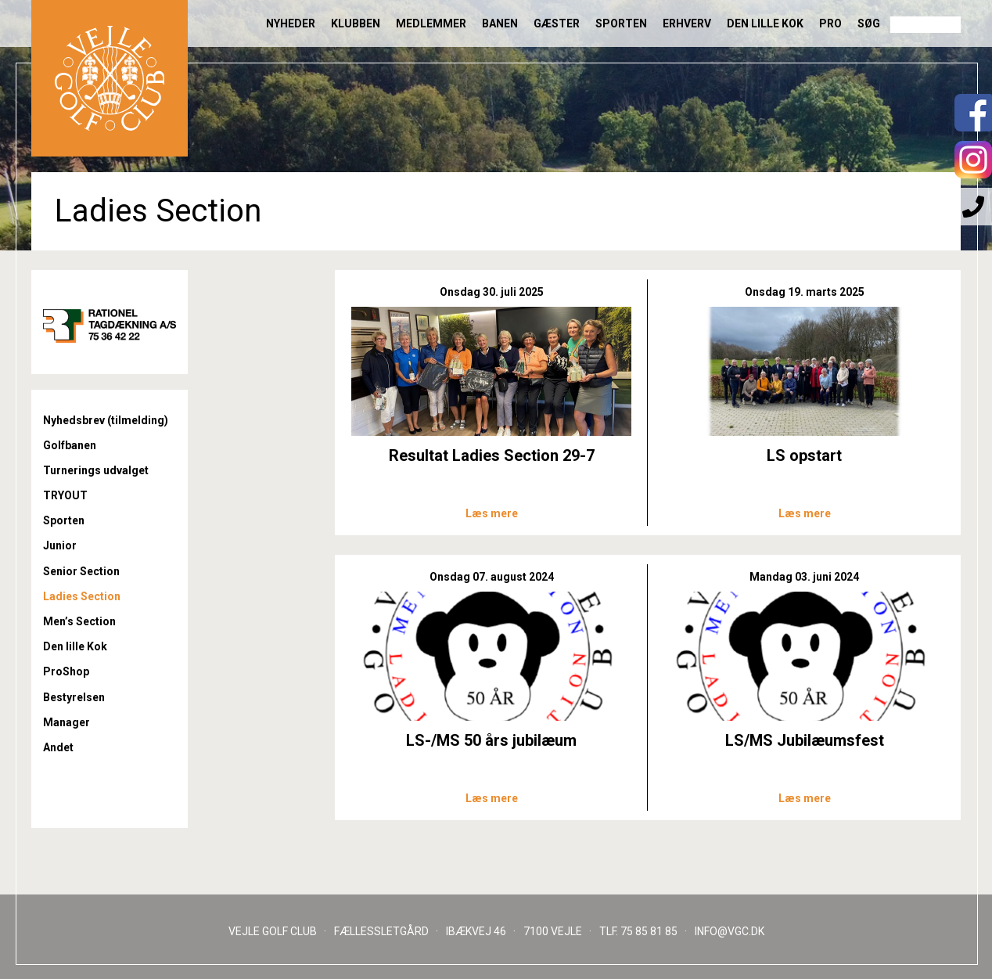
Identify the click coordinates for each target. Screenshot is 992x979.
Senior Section (81, 571)
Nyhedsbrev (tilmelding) (105, 420)
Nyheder (290, 23)
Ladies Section (81, 596)
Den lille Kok (765, 23)
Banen (500, 23)
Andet (58, 747)
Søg (868, 23)
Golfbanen (69, 445)
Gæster (557, 23)
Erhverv (687, 23)
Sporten (621, 23)
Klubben (355, 23)
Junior (60, 545)
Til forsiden (109, 78)
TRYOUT (65, 495)
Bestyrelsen (74, 697)
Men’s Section (79, 621)
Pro (830, 23)
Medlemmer (431, 23)
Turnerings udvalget (96, 470)
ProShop (66, 671)
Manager (66, 722)
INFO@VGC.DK (729, 931)
